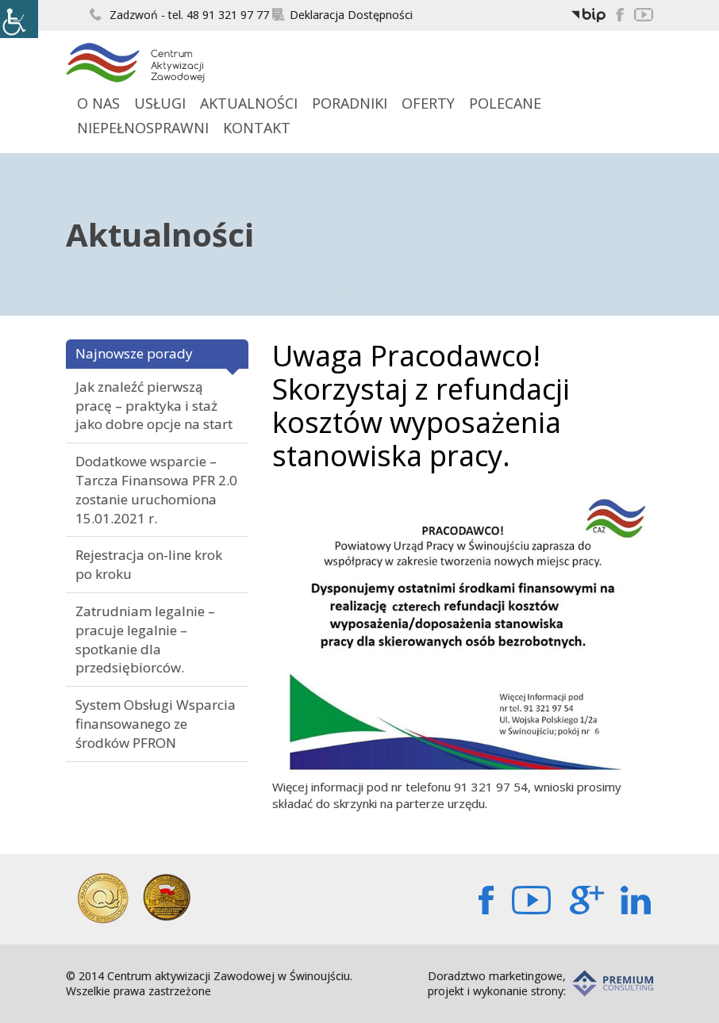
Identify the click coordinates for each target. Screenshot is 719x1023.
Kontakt (256, 127)
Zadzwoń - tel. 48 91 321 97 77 (179, 14)
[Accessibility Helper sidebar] (19, 19)
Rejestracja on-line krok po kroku (148, 564)
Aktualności (249, 103)
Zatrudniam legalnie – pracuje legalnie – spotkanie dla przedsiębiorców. (145, 639)
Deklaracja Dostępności (342, 14)
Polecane (505, 103)
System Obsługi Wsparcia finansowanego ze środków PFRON (155, 723)
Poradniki (349, 103)
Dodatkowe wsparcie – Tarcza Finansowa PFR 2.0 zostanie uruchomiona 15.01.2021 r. (156, 489)
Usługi (160, 103)
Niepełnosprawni (143, 127)
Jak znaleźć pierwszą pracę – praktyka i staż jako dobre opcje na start (154, 405)
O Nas (98, 103)
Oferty (428, 103)
